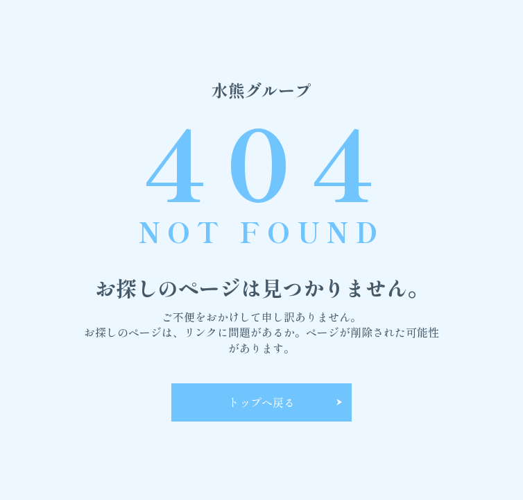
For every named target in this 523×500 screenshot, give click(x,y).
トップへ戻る (261, 402)
